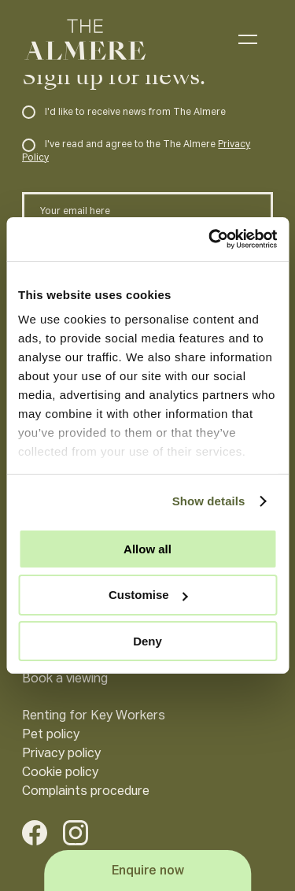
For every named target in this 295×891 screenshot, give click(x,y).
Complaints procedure (85, 792)
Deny (147, 641)
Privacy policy (61, 754)
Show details (208, 501)
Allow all (147, 548)
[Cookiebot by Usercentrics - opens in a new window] (210, 239)
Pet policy (50, 735)
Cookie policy (60, 773)
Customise (148, 594)
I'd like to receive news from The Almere (124, 112)
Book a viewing (65, 679)
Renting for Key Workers (93, 716)
